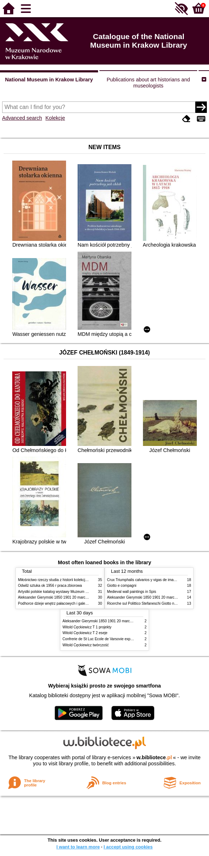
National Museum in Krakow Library (49, 79)
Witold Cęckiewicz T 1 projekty (86, 627)
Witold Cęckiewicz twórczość (85, 645)
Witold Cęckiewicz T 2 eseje (84, 633)
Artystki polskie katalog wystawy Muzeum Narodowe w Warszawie (71, 592)
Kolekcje (55, 118)
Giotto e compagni (121, 586)
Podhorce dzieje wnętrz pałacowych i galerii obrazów (60, 603)
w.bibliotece (154, 757)
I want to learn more (78, 847)
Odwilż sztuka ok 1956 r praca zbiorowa (50, 586)
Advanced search (22, 118)
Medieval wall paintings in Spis (131, 592)
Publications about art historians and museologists (148, 83)
